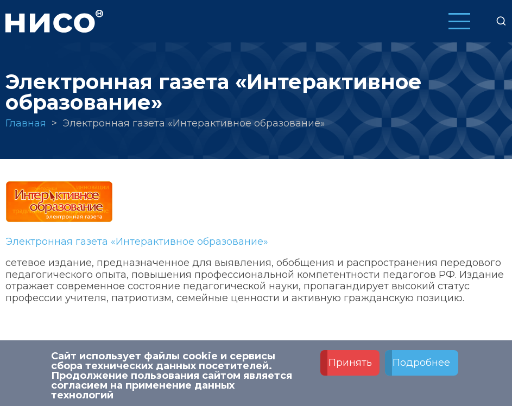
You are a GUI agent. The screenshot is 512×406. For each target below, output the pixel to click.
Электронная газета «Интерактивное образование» (136, 242)
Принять (350, 364)
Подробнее (421, 364)
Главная (25, 123)
